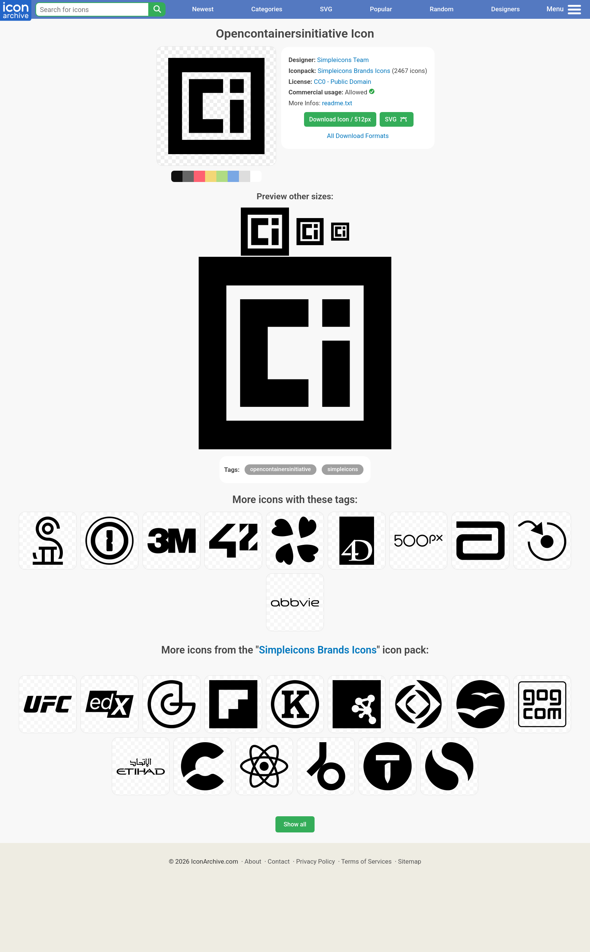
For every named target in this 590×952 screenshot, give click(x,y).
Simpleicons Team (343, 60)
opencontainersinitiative (280, 469)
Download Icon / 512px (340, 119)
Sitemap (409, 861)
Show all (295, 824)
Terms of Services (366, 861)
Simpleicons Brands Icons (354, 70)
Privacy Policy (315, 861)
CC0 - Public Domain (342, 81)
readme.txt (337, 103)
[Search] (157, 9)
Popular (381, 9)
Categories (267, 9)
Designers (505, 9)
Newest (202, 9)
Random (441, 9)
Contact (279, 861)
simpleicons (342, 469)
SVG (326, 9)
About (253, 861)
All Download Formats (358, 135)
